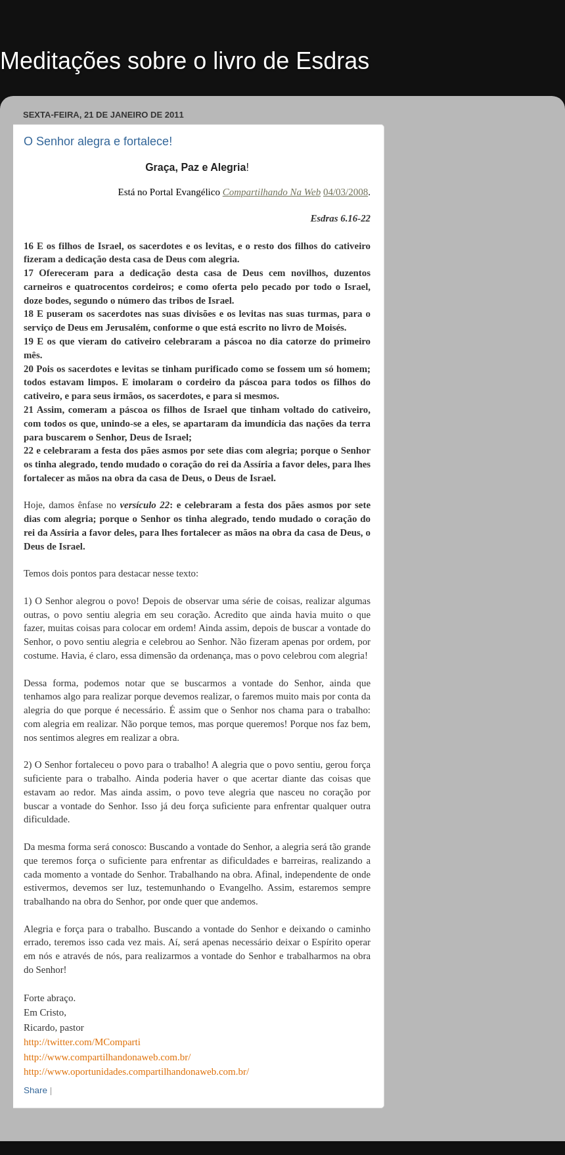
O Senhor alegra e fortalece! (98, 141)
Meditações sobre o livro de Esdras (184, 60)
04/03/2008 (345, 192)
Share (35, 1090)
